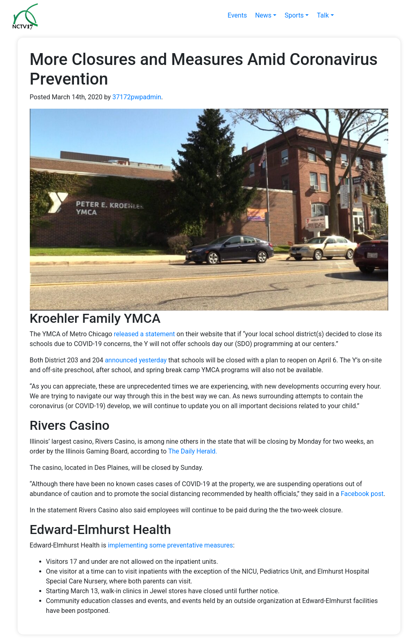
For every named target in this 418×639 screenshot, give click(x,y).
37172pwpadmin (136, 97)
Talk (323, 15)
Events (237, 15)
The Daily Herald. (192, 451)
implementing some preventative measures (170, 545)
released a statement (144, 334)
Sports (294, 15)
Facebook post (362, 494)
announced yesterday (136, 360)
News (263, 15)
